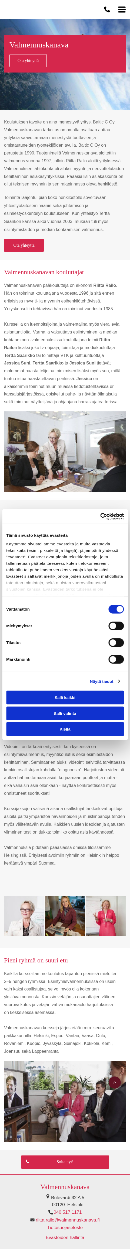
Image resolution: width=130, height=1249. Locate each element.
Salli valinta (65, 713)
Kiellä (64, 729)
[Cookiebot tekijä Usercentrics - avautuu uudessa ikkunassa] (100, 516)
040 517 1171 (68, 1212)
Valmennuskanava (65, 1186)
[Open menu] (122, 9)
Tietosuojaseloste (65, 1227)
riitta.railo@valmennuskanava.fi (67, 1220)
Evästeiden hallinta (65, 1237)
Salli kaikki (65, 697)
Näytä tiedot (102, 681)
